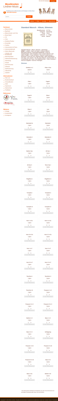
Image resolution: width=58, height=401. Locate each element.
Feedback (7, 90)
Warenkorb (52, 21)
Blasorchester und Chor (11, 33)
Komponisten (8, 113)
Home (32, 21)
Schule (7, 62)
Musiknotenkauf (9, 80)
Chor (6, 39)
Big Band (7, 31)
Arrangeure (8, 115)
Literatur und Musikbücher (8, 54)
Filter (37, 21)
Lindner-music (48, 400)
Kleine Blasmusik (9, 51)
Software (7, 66)
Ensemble (7, 43)
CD (6, 37)
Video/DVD (8, 70)
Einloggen (53, 1)
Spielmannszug (9, 68)
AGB (6, 84)
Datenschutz (8, 88)
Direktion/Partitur (9, 41)
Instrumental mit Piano (11, 47)
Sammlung (8, 60)
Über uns (7, 78)
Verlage (7, 111)
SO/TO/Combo (9, 64)
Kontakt (44, 21)
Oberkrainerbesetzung (11, 58)
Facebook (55, 400)
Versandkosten (9, 82)
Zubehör (7, 72)
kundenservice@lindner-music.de (36, 400)
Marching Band (9, 56)
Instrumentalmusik (10, 49)
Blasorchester (9, 29)
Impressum (8, 86)
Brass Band (8, 35)
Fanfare (7, 45)
